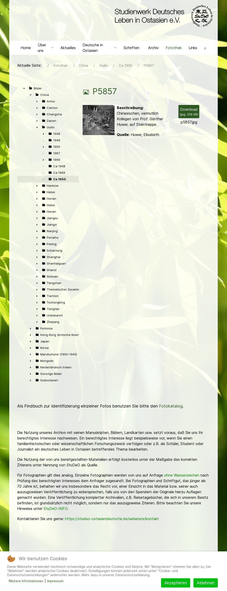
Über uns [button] (45, 48)
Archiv (153, 47)
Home (26, 47)
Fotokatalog (171, 406)
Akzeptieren (175, 582)
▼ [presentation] (24, 88)
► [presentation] (37, 101)
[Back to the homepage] (163, 15)
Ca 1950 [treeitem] (59, 179)
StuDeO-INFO (55, 508)
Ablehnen (206, 582)
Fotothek (174, 47)
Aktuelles (68, 47)
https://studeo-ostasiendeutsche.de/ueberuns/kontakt (112, 518)
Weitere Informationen (26, 581)
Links (193, 47)
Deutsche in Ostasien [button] (100, 48)
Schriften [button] (131, 47)
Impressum (55, 581)
